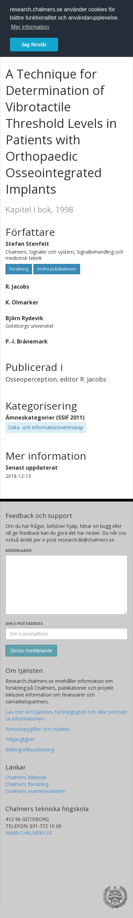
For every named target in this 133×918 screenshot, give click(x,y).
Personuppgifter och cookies (37, 729)
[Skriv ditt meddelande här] (66, 585)
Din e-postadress (24, 623)
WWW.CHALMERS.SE (28, 833)
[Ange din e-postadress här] (66, 634)
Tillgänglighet (20, 739)
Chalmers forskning (26, 784)
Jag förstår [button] (34, 44)
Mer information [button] (30, 27)
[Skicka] (31, 650)
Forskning (18, 269)
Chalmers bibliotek (25, 777)
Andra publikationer (56, 269)
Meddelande (18, 550)
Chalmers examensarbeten (35, 791)
